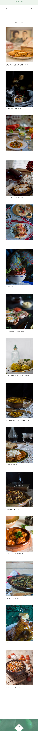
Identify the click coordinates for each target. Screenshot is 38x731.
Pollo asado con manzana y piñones (16, 642)
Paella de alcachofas (12, 598)
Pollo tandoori (10, 286)
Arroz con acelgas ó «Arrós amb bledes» (18, 420)
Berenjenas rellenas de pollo (14, 197)
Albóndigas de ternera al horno (15, 153)
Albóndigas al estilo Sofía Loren (15, 553)
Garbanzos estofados (12, 509)
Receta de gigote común (13, 687)
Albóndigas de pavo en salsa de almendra (18, 375)
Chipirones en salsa (11, 464)
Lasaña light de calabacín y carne (16, 108)
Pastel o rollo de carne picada (15, 331)
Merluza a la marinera (12, 242)
